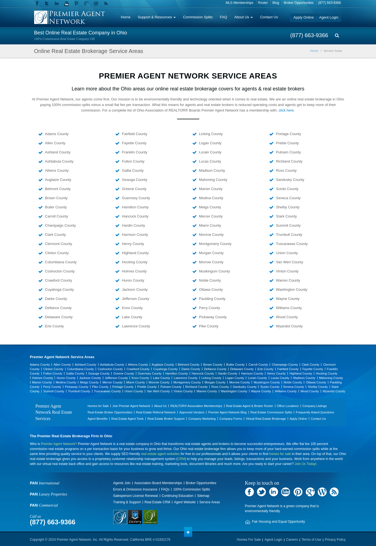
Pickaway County (212, 317)
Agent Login (328, 17)
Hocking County (134, 262)
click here (286, 110)
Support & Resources (157, 17)
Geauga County (134, 180)
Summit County (288, 225)
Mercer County (210, 216)
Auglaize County (57, 180)
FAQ (223, 17)
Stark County (286, 216)
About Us (243, 17)
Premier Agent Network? (59, 444)
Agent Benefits (98, 418)
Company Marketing (202, 418)
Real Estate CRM (157, 502)
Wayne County (287, 299)
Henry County (132, 244)
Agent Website (185, 502)
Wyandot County (289, 326)
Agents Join (122, 483)
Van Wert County (289, 262)
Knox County (132, 308)
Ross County (286, 170)
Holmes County (134, 271)
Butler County (55, 207)
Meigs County (209, 207)
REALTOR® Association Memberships (196, 406)
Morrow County (211, 262)
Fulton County (133, 161)
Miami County (209, 225)
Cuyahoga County (59, 289)
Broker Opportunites (298, 3)
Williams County (288, 308)
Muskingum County (214, 271)
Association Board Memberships (158, 483)
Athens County (56, 170)
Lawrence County (135, 326)
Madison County (211, 170)
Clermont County (58, 244)
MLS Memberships (239, 3)
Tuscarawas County (291, 244)
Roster (263, 3)
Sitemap (203, 496)
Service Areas (210, 502)
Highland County (135, 253)
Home (126, 17)
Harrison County (134, 234)
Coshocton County (59, 271)
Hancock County (134, 216)
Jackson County (134, 289)
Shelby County (287, 207)
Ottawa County (210, 289)
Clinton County (56, 253)
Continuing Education (177, 496)
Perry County (209, 308)
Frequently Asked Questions (315, 412)
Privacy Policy (335, 540)
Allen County (54, 143)
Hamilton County (135, 207)
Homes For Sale (249, 540)
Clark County (55, 234)
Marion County (210, 189)
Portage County (288, 134)
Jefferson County (135, 299)
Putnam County (288, 152)
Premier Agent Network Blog (227, 412)
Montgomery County (215, 244)
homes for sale (280, 454)
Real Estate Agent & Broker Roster (249, 406)
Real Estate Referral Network (155, 412)
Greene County (134, 189)
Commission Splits (198, 17)
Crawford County (58, 280)
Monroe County (211, 234)
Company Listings (314, 406)
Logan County (210, 143)
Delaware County (58, 317)
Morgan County (211, 253)
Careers (292, 540)
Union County (286, 253)
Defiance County (58, 308)
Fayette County (134, 143)
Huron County (132, 280)
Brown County (56, 198)
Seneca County (288, 198)
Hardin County (133, 225)
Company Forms (230, 418)
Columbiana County (60, 262)
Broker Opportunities (201, 483)
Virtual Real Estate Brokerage (266, 418)
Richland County (288, 161)
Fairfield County (134, 134)
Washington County (291, 289)
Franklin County (134, 152)
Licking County (210, 134)
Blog (275, 3)
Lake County (131, 317)
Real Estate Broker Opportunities (110, 412)
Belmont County (57, 189)
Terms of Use (311, 540)
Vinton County (287, 271)
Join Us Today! (306, 464)
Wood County (286, 317)
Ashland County (57, 152)
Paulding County (212, 299)
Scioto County (287, 189)
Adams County (56, 134)
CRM (181, 459)
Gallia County (132, 170)
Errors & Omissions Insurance (135, 489)
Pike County (208, 326)
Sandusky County (289, 180)
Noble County (209, 280)
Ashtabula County (59, 161)
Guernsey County (135, 198)
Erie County (54, 326)
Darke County (55, 299)
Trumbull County (288, 234)
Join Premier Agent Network (131, 406)
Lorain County (210, 152)
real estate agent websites (160, 454)
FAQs (165, 489)
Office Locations (288, 406)
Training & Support (127, 502)
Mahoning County (213, 180)
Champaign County (60, 225)
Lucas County (209, 161)
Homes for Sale (98, 406)
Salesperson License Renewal (135, 496)
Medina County (210, 198)
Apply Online (303, 17)
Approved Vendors (192, 412)
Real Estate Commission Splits (271, 412)
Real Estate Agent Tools (127, 418)
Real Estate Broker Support (166, 418)
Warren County (287, 280)
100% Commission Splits (191, 489)
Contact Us (269, 17)
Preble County (287, 143)
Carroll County (56, 216)
